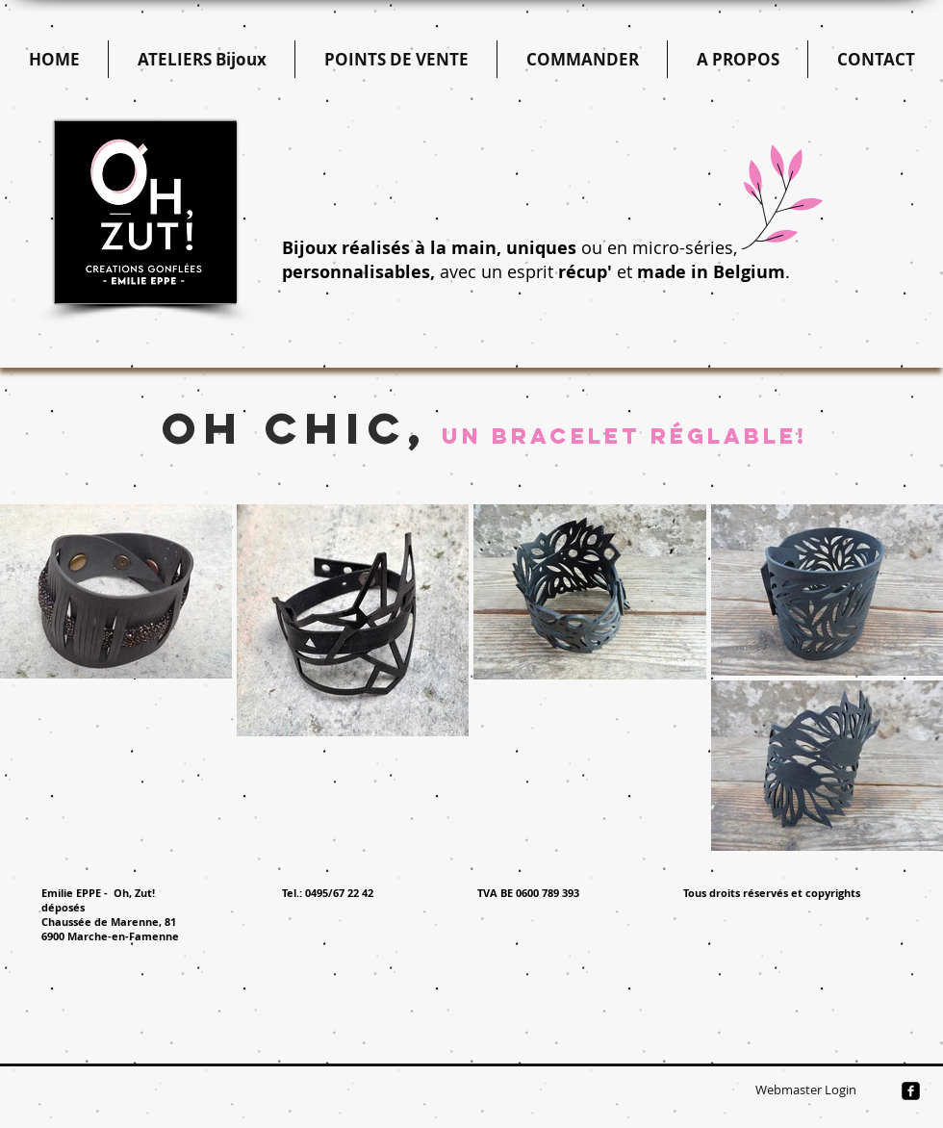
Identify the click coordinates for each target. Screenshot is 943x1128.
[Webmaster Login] (806, 1090)
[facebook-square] (911, 1091)
